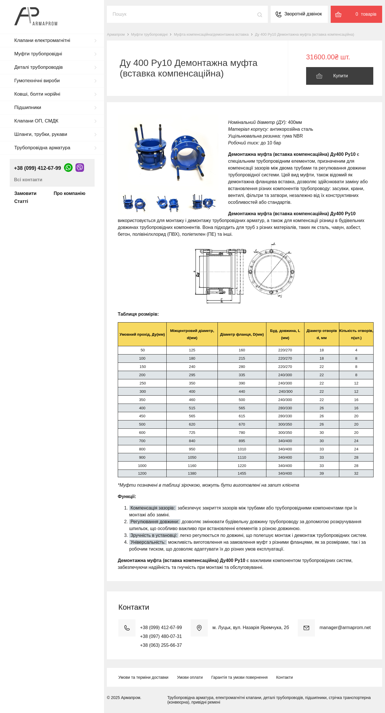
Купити (340, 75)
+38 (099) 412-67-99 (37, 168)
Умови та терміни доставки (143, 677)
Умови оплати (190, 677)
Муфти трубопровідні (38, 54)
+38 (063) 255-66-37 (161, 645)
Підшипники (27, 107)
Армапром (116, 34)
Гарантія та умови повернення (239, 677)
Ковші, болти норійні (37, 94)
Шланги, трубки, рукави (40, 134)
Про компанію (69, 193)
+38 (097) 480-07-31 (161, 636)
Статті (21, 201)
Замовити (25, 193)
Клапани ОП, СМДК (36, 121)
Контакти (284, 677)
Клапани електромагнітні (42, 40)
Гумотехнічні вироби (37, 80)
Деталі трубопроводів (38, 67)
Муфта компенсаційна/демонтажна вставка (211, 34)
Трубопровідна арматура (42, 147)
